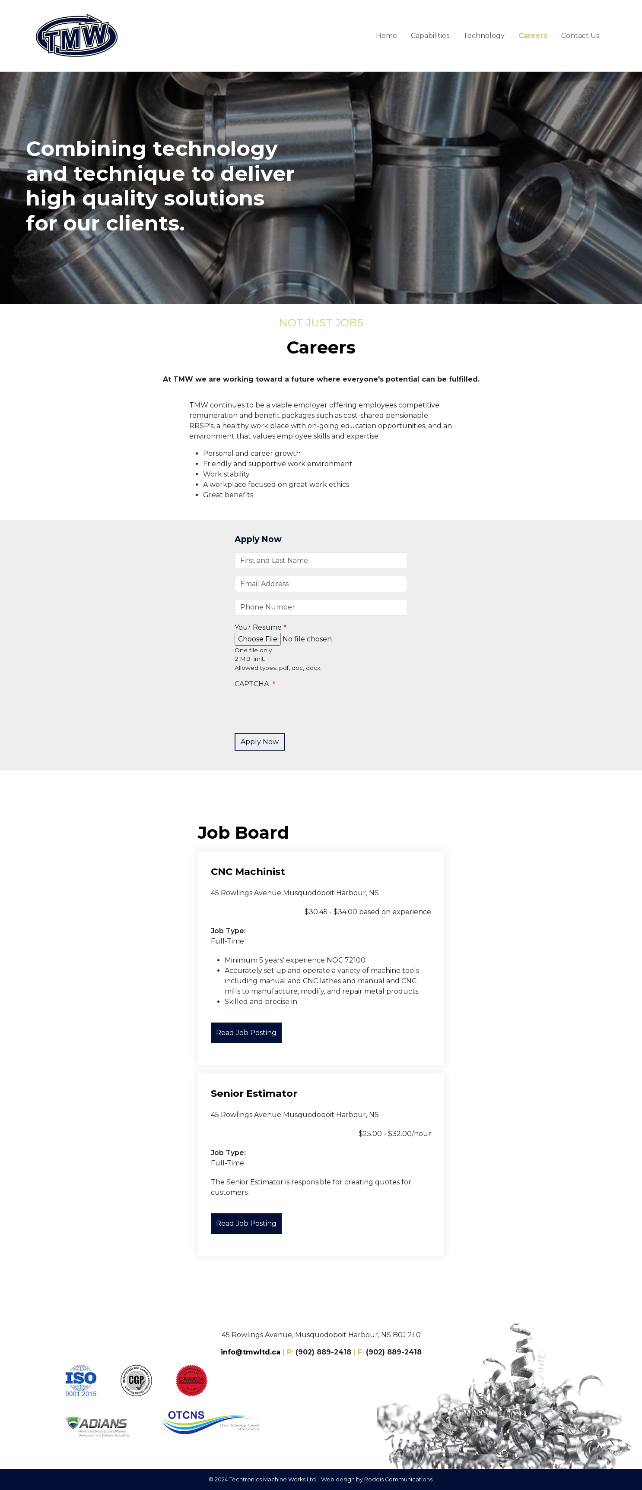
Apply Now (258, 539)
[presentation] (300, 709)
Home (386, 36)
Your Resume (258, 627)
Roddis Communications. (399, 1479)
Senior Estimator (254, 1093)
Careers (532, 36)
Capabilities (430, 36)
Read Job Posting (246, 1033)
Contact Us (580, 36)
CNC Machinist (248, 871)
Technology (484, 36)
